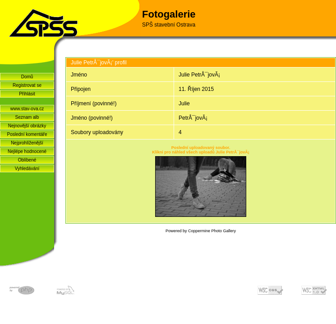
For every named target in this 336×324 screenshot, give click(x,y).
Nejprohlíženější (27, 142)
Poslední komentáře (27, 134)
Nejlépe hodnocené (27, 151)
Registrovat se (27, 85)
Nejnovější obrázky (27, 125)
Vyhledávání (27, 168)
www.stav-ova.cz (27, 108)
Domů (27, 76)
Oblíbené (27, 160)
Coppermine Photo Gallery (212, 231)
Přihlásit (27, 93)
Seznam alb (27, 117)
